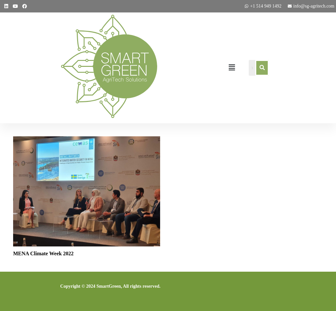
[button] (231, 68)
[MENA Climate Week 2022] (86, 141)
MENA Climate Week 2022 (43, 253)
